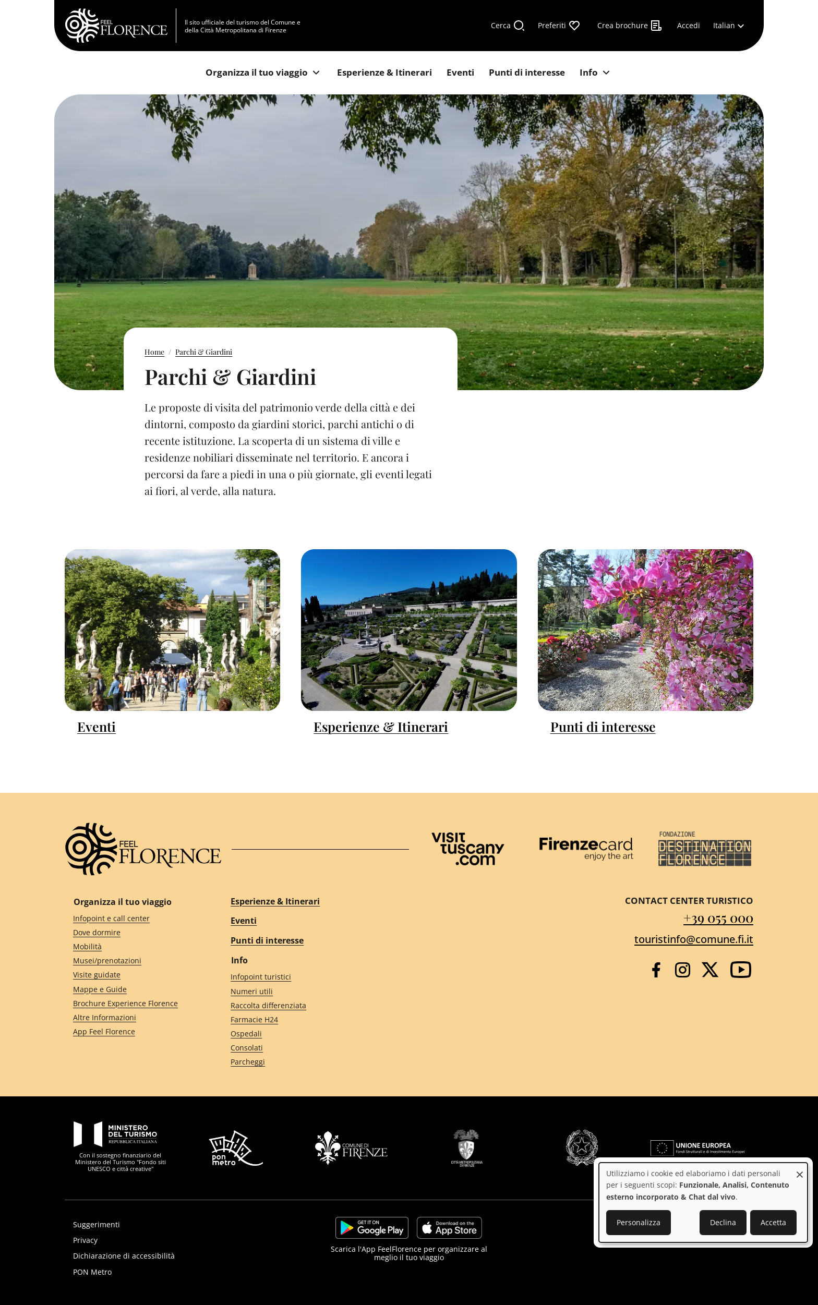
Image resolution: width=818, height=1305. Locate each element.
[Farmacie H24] (310, 1020)
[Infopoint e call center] (133, 918)
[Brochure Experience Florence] (133, 1003)
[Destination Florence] (704, 848)
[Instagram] (682, 970)
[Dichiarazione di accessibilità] (172, 1256)
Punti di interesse (603, 726)
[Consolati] (310, 1048)
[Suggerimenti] (172, 1224)
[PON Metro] (172, 1272)
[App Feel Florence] (133, 1032)
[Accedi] (688, 26)
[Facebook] (656, 970)
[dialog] (703, 1202)
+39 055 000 (718, 917)
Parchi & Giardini (203, 352)
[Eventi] (460, 72)
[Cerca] (508, 25)
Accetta (773, 1222)
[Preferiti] (559, 25)
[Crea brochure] (630, 25)
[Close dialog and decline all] (800, 1169)
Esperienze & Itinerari (381, 726)
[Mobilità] (133, 947)
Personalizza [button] (638, 1222)
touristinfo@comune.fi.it (693, 939)
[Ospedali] (310, 1034)
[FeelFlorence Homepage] (120, 25)
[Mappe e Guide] (133, 989)
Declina (723, 1222)
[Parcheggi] (310, 1062)
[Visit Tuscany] (467, 848)
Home (154, 352)
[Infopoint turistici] (310, 977)
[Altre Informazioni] (133, 1017)
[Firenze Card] (586, 849)
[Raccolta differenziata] (310, 1005)
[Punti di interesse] (527, 72)
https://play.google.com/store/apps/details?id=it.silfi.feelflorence (371, 1228)
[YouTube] (740, 969)
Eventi (96, 726)
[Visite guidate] (133, 975)
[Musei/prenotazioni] (133, 961)
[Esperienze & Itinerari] (384, 72)
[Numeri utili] (310, 991)
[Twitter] (710, 970)
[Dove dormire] (133, 932)
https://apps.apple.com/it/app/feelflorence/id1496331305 (449, 1228)
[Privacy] (172, 1240)
